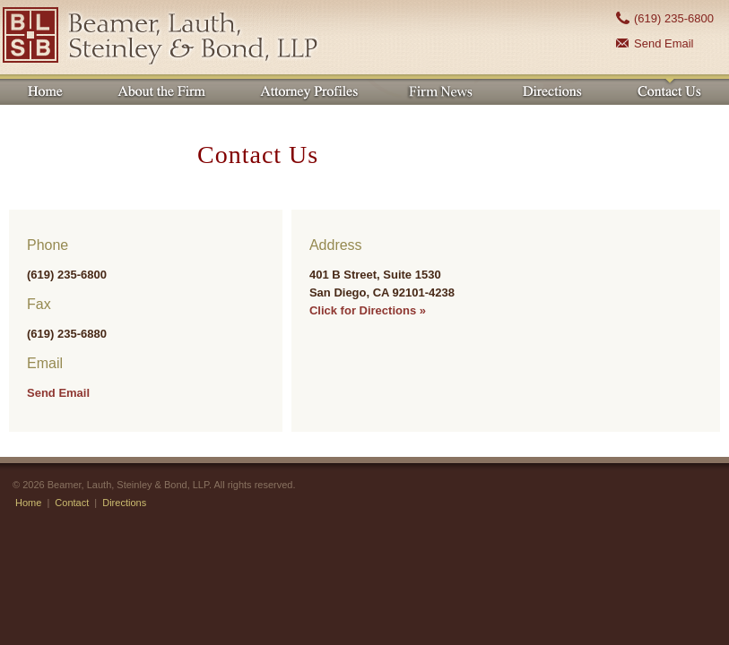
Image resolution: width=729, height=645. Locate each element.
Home (28, 502)
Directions (124, 502)
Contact (72, 502)
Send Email (663, 43)
